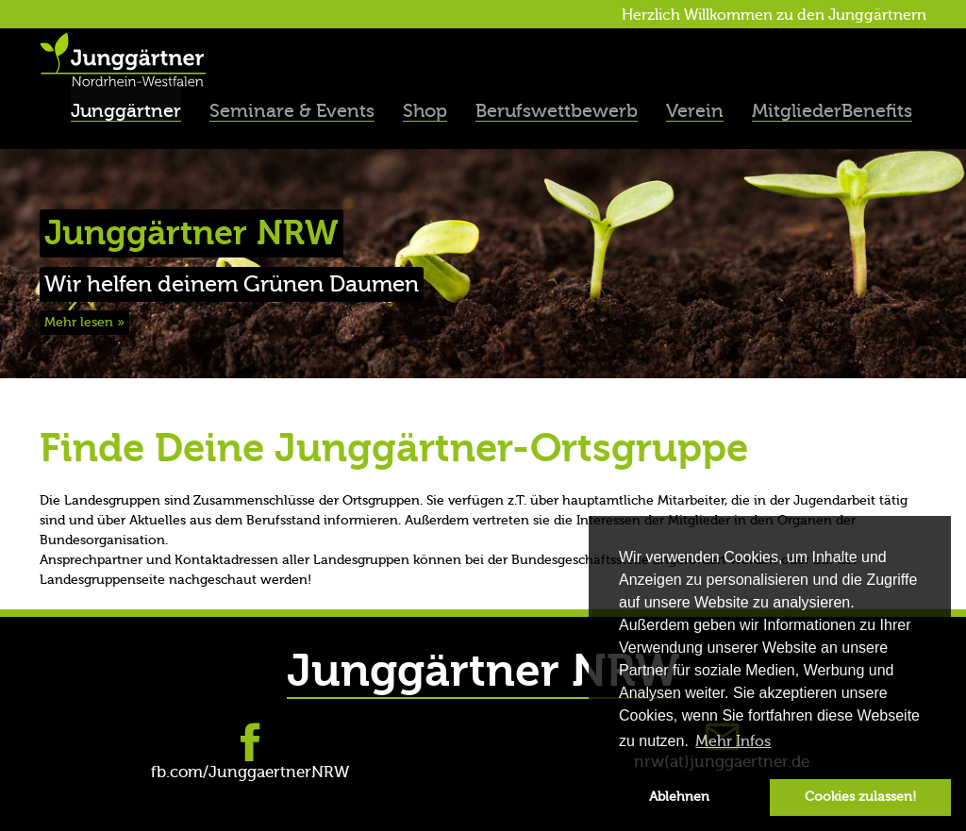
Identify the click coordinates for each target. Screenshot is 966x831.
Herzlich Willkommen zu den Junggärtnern (774, 15)
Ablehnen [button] (679, 797)
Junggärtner (126, 111)
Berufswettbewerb (556, 111)
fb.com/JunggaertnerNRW (250, 772)
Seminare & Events (292, 111)
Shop (425, 111)
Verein (695, 111)
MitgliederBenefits (832, 111)
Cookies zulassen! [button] (860, 797)
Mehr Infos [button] (733, 741)
